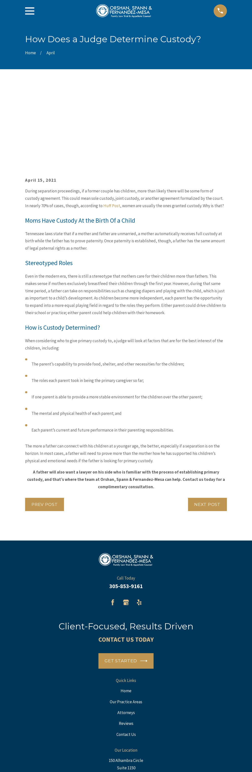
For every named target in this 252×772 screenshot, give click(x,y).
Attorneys (126, 636)
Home (126, 614)
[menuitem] (31, 761)
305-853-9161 (126, 509)
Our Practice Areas (126, 625)
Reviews (126, 647)
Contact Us (126, 658)
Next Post (207, 428)
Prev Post (45, 428)
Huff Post (111, 129)
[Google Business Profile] (126, 526)
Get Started (126, 584)
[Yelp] (139, 526)
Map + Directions (126, 706)
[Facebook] (113, 526)
